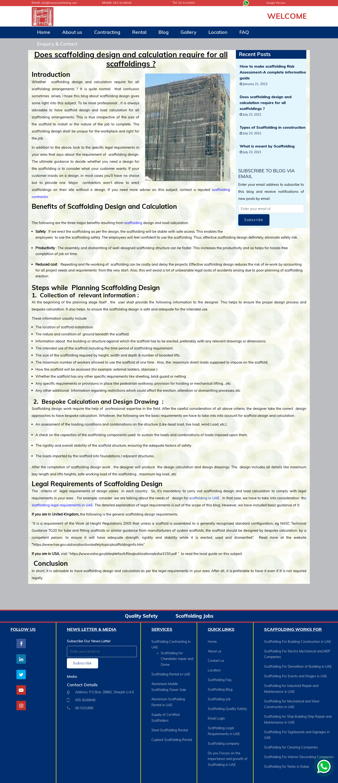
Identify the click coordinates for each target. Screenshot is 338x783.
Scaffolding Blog (220, 681)
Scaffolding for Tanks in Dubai (286, 747)
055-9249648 (123, 2)
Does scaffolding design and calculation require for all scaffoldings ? (266, 102)
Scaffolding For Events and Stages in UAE (295, 670)
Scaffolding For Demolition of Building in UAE (298, 662)
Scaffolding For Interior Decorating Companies (299, 739)
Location (217, 32)
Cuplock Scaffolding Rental (171, 725)
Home (43, 32)
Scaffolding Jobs (194, 616)
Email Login (216, 705)
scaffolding (133, 223)
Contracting (107, 32)
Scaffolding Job (219, 689)
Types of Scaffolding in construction (273, 127)
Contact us (216, 657)
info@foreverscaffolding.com (61, 2)
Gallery (188, 32)
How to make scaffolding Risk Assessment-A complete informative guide (273, 72)
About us (72, 32)
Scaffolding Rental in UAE (170, 670)
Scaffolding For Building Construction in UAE (297, 641)
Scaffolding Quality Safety (227, 697)
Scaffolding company (223, 726)
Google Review (277, 2)
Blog (163, 32)
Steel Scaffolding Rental (169, 717)
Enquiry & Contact (57, 44)
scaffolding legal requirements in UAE (62, 505)
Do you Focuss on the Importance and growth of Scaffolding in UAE (227, 739)
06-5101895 (187, 2)
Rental (139, 32)
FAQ (244, 32)
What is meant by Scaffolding (267, 145)
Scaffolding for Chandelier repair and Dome (177, 656)
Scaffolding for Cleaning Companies (291, 731)
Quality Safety (141, 616)
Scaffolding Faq (219, 673)
